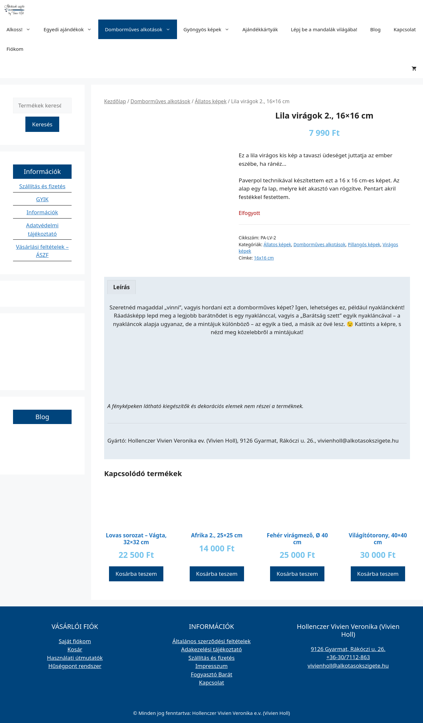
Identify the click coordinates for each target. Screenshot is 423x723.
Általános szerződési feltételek (211, 641)
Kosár (74, 649)
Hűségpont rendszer (74, 666)
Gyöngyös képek (210, 29)
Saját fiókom (75, 641)
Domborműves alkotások (141, 29)
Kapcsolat (405, 29)
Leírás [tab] (121, 287)
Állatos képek (210, 101)
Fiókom (15, 49)
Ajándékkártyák (260, 29)
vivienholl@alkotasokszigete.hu (348, 665)
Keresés (42, 124)
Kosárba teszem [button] (136, 573)
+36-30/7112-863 (348, 657)
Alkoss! (22, 29)
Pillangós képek (364, 244)
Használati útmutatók (74, 657)
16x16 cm (264, 258)
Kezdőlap (115, 101)
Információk (42, 212)
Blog (375, 29)
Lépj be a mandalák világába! (324, 29)
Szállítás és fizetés (42, 186)
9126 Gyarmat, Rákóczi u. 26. (348, 649)
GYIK (42, 199)
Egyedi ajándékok (71, 29)
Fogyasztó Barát (211, 674)
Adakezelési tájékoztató (211, 649)
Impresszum (211, 666)
